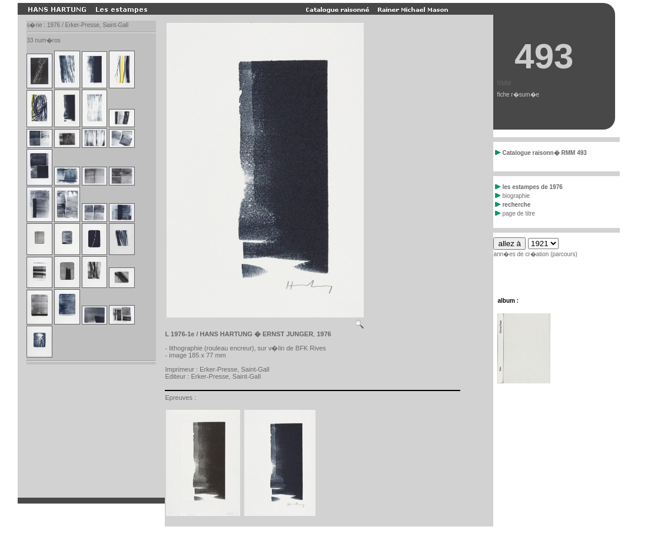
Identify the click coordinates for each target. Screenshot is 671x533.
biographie (512, 196)
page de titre (515, 213)
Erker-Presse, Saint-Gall (235, 369)
